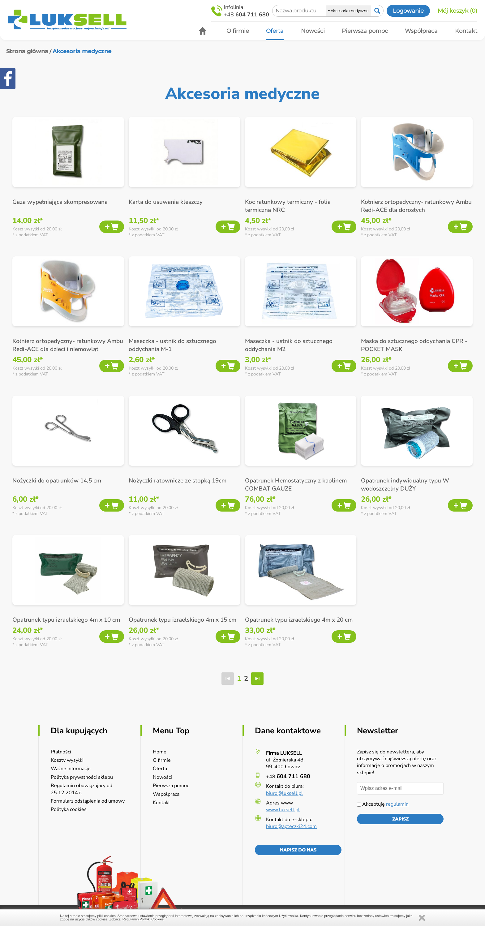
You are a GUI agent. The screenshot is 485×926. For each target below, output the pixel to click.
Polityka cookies (69, 809)
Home (159, 751)
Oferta (160, 768)
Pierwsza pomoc (171, 785)
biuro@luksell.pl (284, 793)
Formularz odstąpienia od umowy (88, 801)
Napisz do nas (298, 850)
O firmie (162, 760)
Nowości (162, 777)
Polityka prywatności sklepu (82, 777)
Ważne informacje (71, 768)
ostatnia (257, 678)
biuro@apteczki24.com (291, 826)
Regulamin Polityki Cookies (143, 919)
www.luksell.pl (283, 809)
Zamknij (422, 918)
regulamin (397, 804)
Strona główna (27, 51)
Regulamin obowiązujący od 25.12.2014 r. (81, 789)
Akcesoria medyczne (82, 51)
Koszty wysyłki (67, 760)
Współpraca (166, 794)
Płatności (61, 751)
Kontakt (161, 802)
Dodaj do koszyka (111, 227)
